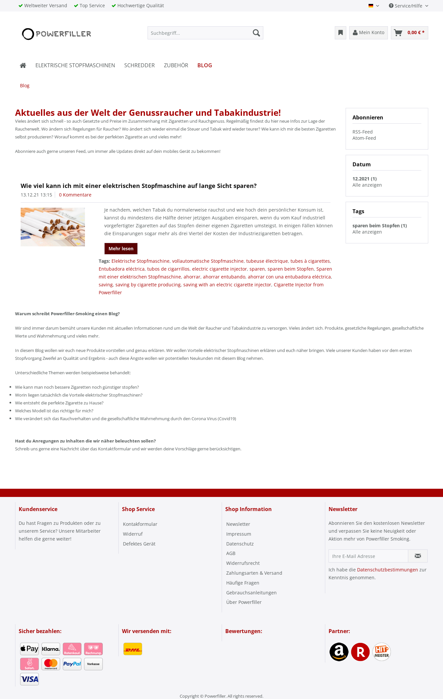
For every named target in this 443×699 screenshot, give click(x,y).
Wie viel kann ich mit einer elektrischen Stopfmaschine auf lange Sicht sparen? (139, 186)
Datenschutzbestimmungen (387, 569)
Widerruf (133, 534)
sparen (257, 269)
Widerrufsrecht (243, 563)
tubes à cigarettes (310, 261)
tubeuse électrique (267, 261)
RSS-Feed (362, 132)
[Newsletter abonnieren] (418, 556)
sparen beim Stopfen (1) (379, 225)
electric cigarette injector (219, 269)
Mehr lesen (121, 248)
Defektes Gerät (139, 544)
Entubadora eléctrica (122, 269)
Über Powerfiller (244, 602)
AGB (230, 553)
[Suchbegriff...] (205, 32)
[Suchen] (256, 32)
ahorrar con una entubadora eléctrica (289, 277)
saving (106, 284)
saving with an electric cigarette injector (227, 284)
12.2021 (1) (364, 178)
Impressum (238, 534)
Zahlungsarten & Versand (254, 573)
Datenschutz (240, 544)
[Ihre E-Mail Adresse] (368, 556)
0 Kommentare (75, 195)
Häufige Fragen (242, 583)
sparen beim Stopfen (291, 269)
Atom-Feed (364, 138)
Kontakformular (140, 524)
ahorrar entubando (224, 277)
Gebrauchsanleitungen (251, 592)
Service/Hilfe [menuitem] (406, 6)
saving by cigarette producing (148, 284)
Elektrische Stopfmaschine (140, 261)
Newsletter (238, 524)
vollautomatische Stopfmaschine (208, 261)
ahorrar (192, 277)
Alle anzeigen (367, 185)
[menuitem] (205, 32)
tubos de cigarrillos (168, 269)
